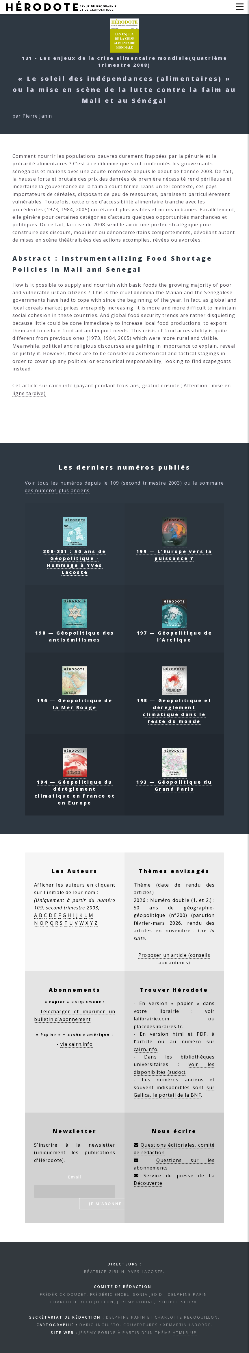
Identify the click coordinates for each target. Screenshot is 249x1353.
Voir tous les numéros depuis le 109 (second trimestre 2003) (103, 483)
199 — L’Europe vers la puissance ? (174, 551)
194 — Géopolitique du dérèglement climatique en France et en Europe (74, 789)
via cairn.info (76, 1044)
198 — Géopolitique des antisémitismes (74, 633)
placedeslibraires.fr (158, 1026)
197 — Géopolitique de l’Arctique (174, 633)
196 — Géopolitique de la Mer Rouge (75, 700)
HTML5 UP (185, 1332)
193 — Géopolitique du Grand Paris (174, 782)
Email (74, 1177)
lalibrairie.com (151, 1018)
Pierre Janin (37, 116)
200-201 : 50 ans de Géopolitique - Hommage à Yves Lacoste (74, 558)
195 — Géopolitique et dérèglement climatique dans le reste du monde (174, 707)
